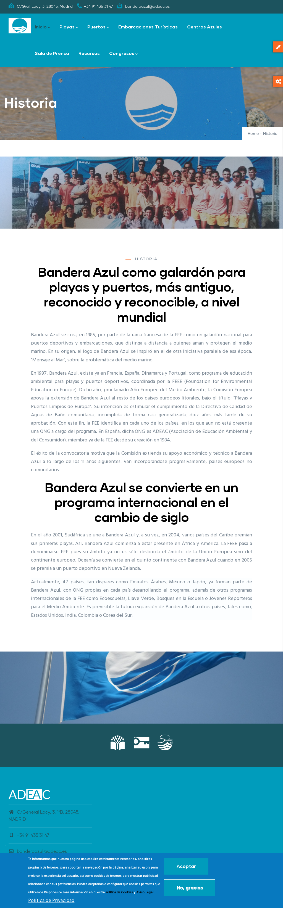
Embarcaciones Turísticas (148, 26)
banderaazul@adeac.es (38, 851)
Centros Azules (204, 26)
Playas (68, 27)
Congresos (123, 54)
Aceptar (186, 866)
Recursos (89, 53)
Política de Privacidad (51, 901)
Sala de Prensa (52, 53)
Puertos (98, 27)
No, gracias (190, 887)
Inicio (42, 27)
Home (253, 134)
